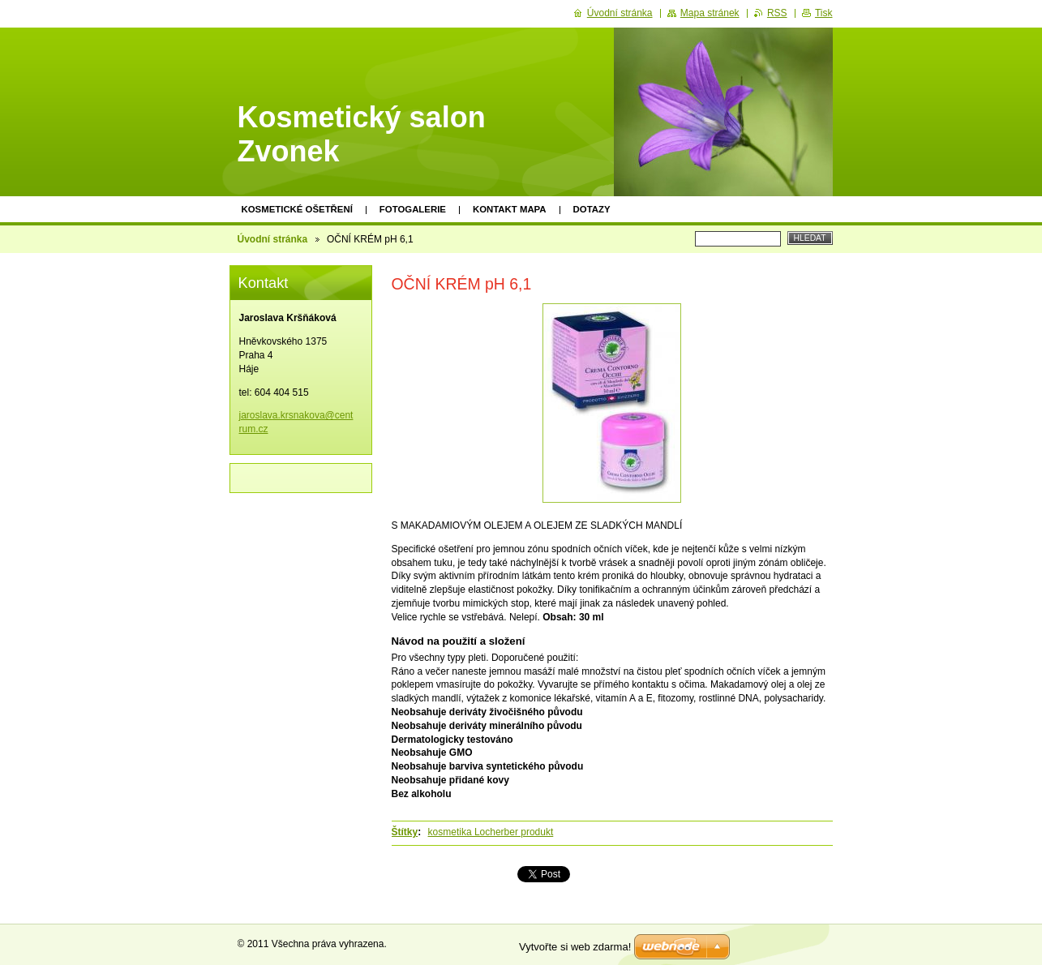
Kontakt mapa (510, 209)
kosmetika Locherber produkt (491, 832)
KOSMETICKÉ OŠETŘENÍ (297, 209)
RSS (777, 13)
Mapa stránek (710, 13)
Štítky (405, 832)
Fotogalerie (412, 209)
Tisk (824, 13)
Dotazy (592, 209)
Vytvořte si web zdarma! (575, 947)
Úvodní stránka (273, 239)
